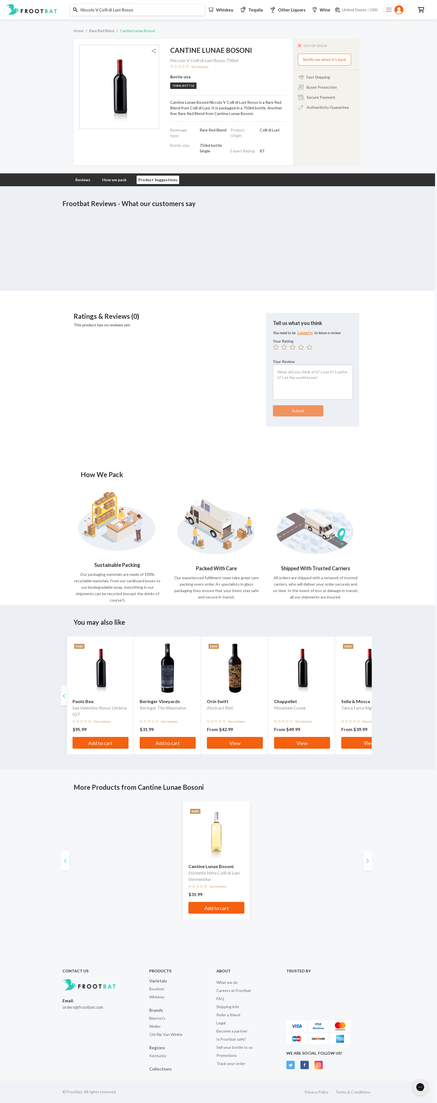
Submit (298, 410)
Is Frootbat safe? (231, 1039)
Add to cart (108, 743)
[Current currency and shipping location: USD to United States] (356, 10)
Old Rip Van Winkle (166, 1034)
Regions (157, 1047)
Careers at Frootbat (233, 990)
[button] (216, 10)
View (252, 743)
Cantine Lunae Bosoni (137, 31)
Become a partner (231, 1031)
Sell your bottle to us (234, 1047)
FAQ (220, 998)
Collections (160, 1068)
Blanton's (157, 1018)
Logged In (305, 333)
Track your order (230, 1063)
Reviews (82, 179)
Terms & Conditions (352, 1092)
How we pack (114, 179)
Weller (155, 1026)
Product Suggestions (157, 179)
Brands (156, 1010)
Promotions (226, 1055)
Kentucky (157, 1055)
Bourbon (156, 988)
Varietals (158, 980)
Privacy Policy (316, 1092)
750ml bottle (183, 85)
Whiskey (156, 996)
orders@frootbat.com (82, 1007)
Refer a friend (228, 1014)
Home (78, 31)
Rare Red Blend (101, 31)
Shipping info (227, 1006)
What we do (227, 982)
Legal (221, 1022)
